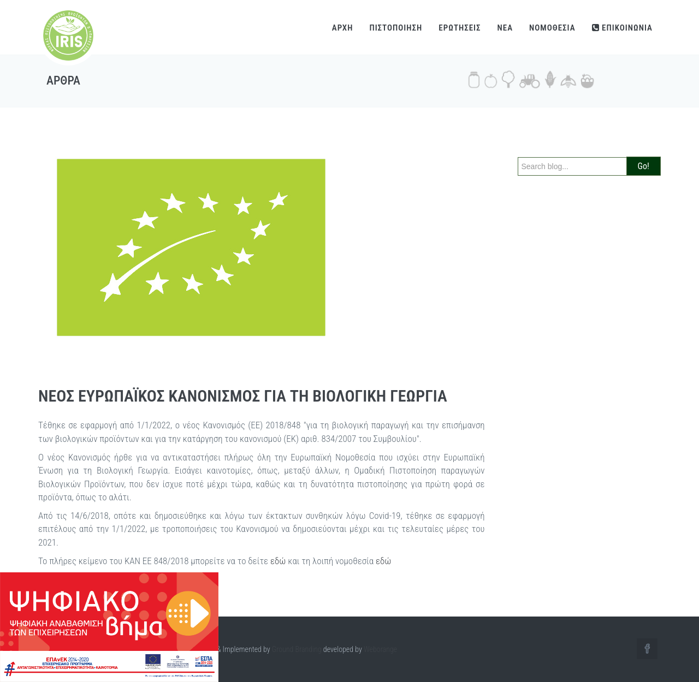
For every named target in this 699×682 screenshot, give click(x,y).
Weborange (380, 649)
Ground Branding (297, 649)
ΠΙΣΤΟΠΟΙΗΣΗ (395, 28)
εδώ (278, 560)
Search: (532, 147)
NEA (505, 28)
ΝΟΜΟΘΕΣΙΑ (552, 28)
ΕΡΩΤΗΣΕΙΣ (460, 28)
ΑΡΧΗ (342, 28)
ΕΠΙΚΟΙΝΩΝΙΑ (622, 28)
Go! (643, 166)
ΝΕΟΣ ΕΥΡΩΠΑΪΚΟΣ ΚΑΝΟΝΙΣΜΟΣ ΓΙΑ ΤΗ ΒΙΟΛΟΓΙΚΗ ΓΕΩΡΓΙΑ (242, 395)
